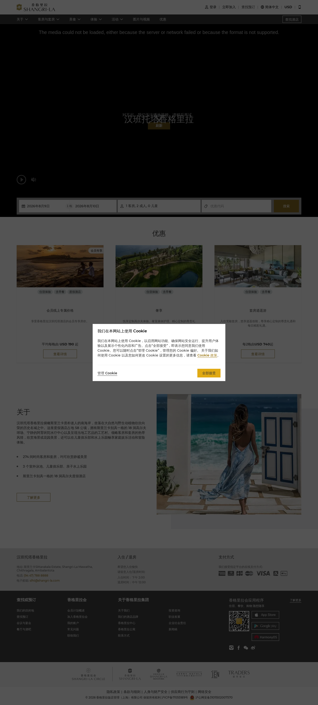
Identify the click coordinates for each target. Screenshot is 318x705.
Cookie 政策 (207, 355)
